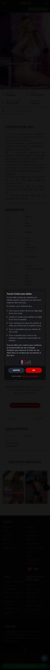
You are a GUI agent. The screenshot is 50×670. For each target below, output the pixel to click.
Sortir (16, 370)
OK (33, 370)
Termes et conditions (30, 376)
